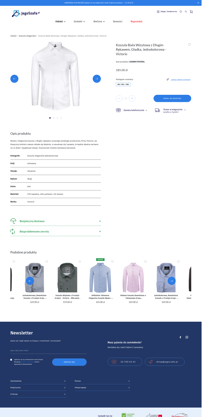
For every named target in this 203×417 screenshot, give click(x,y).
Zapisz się (69, 362)
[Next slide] (172, 281)
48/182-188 (123, 84)
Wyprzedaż (136, 22)
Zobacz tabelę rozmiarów (178, 79)
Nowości (117, 22)
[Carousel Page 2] (53, 118)
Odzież (13, 36)
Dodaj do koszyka (172, 98)
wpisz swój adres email (19, 351)
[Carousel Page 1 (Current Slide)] (50, 118)
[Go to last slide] (30, 281)
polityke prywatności (27, 362)
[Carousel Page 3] (57, 118)
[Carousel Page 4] (61, 118)
